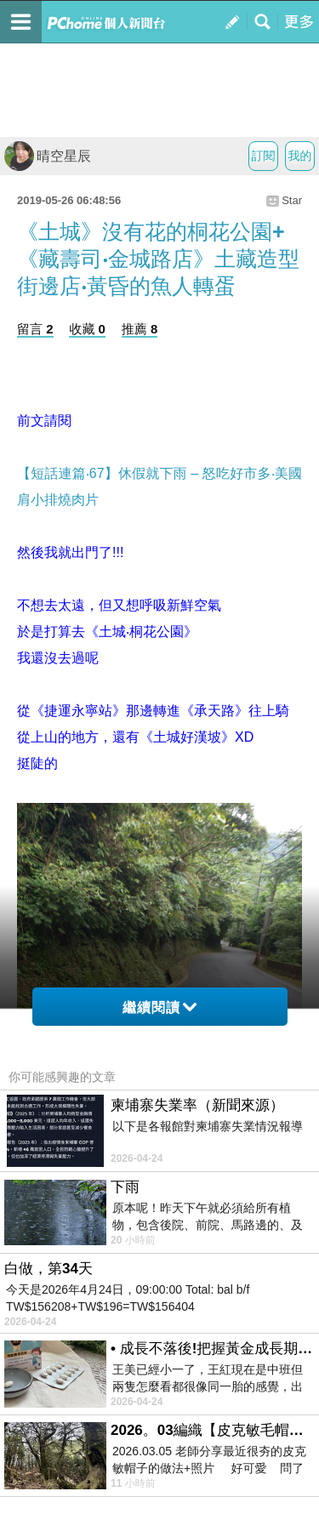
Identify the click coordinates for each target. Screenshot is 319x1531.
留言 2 (35, 329)
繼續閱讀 (159, 1007)
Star (292, 200)
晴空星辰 (47, 156)
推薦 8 (140, 329)
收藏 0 (87, 329)
